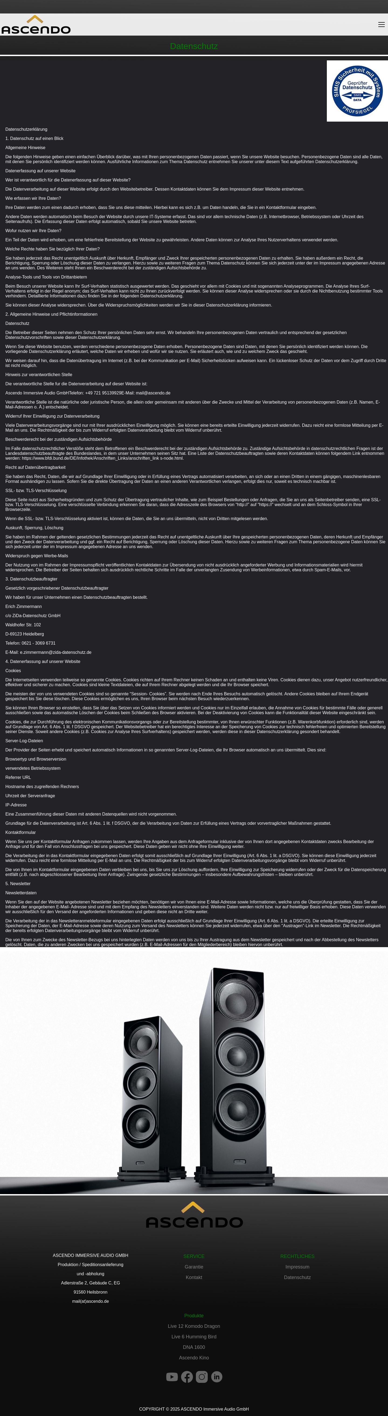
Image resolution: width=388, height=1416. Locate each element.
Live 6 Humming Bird (193, 1336)
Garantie (194, 1267)
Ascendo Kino (194, 1357)
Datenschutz (297, 1277)
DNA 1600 (194, 1347)
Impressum (297, 1267)
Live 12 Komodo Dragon (194, 1326)
